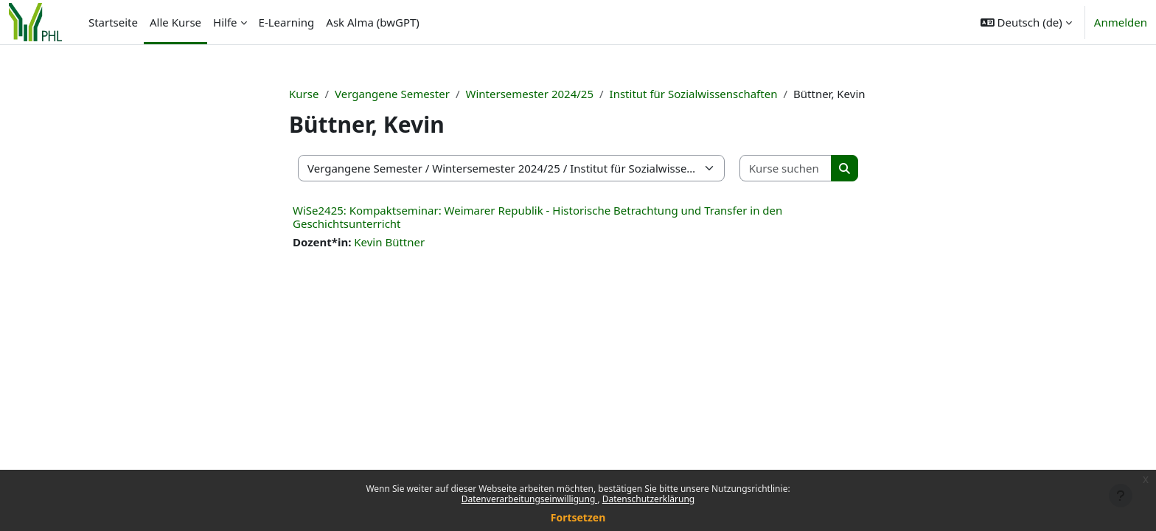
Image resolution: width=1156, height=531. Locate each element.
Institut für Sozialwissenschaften (694, 93)
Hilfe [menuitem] (225, 22)
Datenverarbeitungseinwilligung (530, 499)
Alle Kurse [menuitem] (175, 22)
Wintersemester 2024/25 (529, 93)
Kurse (303, 93)
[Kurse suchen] (785, 168)
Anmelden (1120, 22)
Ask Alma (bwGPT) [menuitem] (372, 22)
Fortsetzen (578, 517)
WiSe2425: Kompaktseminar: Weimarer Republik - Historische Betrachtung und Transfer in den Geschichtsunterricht (537, 217)
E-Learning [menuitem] (287, 22)
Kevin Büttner (389, 242)
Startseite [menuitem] (113, 22)
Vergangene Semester (392, 93)
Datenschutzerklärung (648, 499)
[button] (1026, 22)
